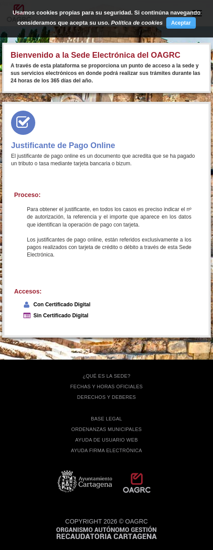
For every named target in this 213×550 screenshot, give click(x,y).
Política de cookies (137, 22)
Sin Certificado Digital (61, 315)
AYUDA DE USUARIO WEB (106, 439)
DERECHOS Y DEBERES (106, 397)
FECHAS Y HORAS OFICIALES (106, 386)
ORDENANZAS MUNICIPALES (106, 429)
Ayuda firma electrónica (106, 450)
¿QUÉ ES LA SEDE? (106, 376)
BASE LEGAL (106, 418)
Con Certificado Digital (62, 304)
